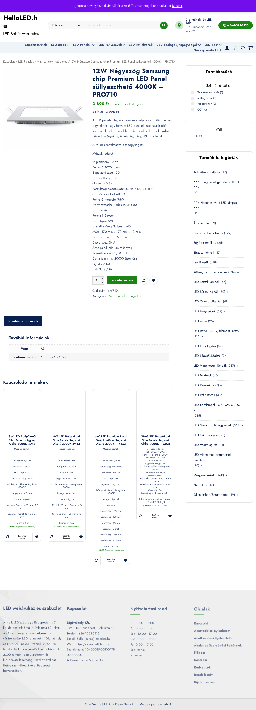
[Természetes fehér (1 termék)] (193, 92)
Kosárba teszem (122, 280)
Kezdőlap (9, 62)
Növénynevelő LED (207, 50)
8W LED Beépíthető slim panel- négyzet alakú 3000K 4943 (66, 440)
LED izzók (58, 45)
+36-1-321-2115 (236, 25)
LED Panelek (82, 45)
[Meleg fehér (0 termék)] (193, 98)
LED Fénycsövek (110, 45)
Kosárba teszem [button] (22, 537)
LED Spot (211, 45)
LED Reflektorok (141, 45)
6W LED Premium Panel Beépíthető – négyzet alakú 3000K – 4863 (111, 440)
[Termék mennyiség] (98, 281)
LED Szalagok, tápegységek (177, 45)
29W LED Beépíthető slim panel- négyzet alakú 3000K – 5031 (155, 440)
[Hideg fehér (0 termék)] (193, 103)
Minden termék (36, 45)
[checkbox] (199, 136)
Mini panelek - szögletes (52, 62)
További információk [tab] (23, 321)
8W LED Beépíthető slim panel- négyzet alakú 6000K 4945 (22, 440)
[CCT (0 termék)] (193, 109)
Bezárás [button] (177, 5)
